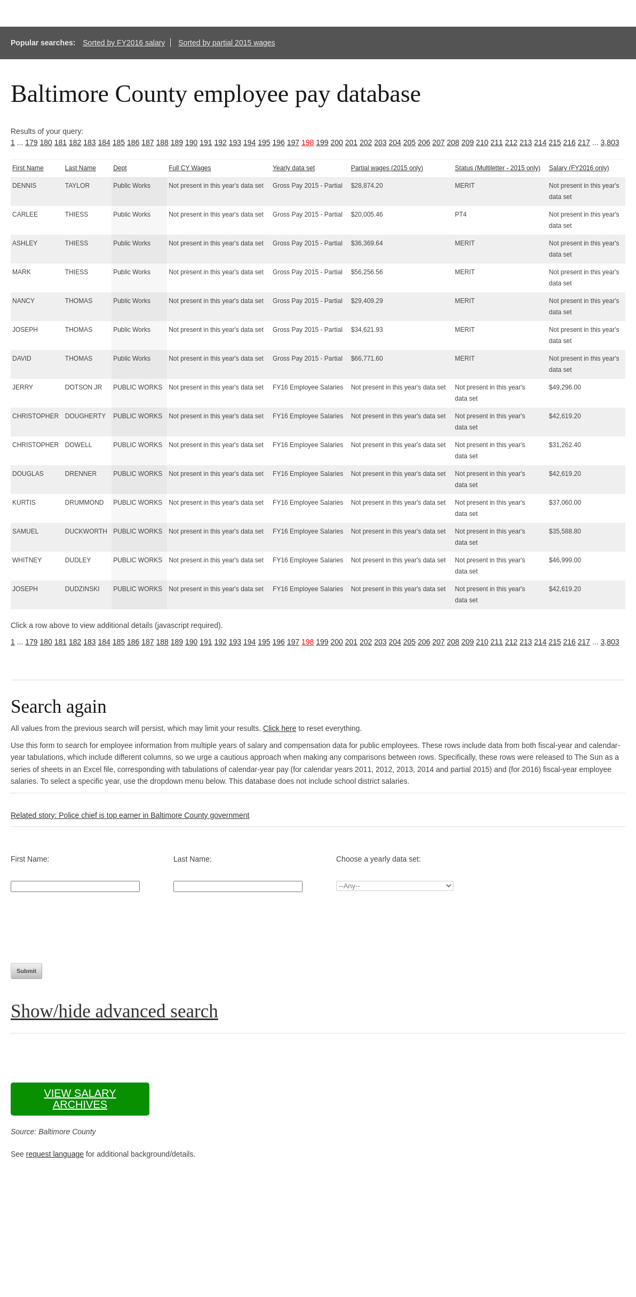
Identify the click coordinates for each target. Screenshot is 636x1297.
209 (468, 142)
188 (162, 142)
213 (526, 142)
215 (554, 142)
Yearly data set (294, 168)
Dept (119, 168)
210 (482, 142)
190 (191, 142)
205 (409, 142)
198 (307, 142)
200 (337, 142)
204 (395, 142)
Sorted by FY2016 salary (124, 42)
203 (380, 142)
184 (104, 142)
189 (177, 142)
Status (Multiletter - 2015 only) (497, 168)
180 (46, 142)
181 (60, 142)
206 (424, 142)
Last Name (80, 168)
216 (569, 142)
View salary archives (80, 1098)
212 (511, 142)
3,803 (610, 142)
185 (119, 142)
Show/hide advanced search (114, 1011)
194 (249, 142)
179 (31, 142)
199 (322, 142)
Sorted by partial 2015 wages (226, 42)
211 (496, 142)
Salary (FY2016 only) (579, 168)
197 (293, 142)
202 (366, 142)
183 (89, 142)
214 (540, 142)
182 (75, 142)
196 (279, 142)
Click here (279, 728)
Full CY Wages (190, 168)
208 (453, 142)
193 (235, 142)
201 (351, 142)
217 (584, 142)
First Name (28, 168)
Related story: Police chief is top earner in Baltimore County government (130, 815)
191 (206, 142)
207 (438, 142)
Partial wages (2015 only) (387, 168)
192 (220, 142)
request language (55, 1154)
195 (264, 142)
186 (133, 142)
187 (147, 142)
